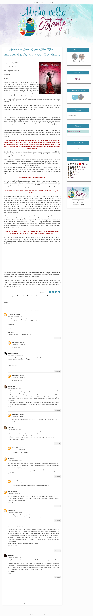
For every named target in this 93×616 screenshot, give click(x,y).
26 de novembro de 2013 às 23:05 (15, 355)
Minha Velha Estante (18, 342)
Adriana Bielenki (13, 353)
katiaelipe (11, 427)
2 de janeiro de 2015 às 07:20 (18, 416)
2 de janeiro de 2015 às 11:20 (14, 557)
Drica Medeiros (22, 296)
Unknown (11, 458)
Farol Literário (31, 296)
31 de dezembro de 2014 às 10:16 (15, 527)
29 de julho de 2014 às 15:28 (14, 429)
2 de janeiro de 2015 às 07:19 (18, 344)
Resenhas (50, 296)
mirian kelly (11, 510)
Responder (57, 338)
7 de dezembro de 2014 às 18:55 (15, 512)
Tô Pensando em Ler (14, 314)
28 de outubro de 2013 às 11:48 (15, 316)
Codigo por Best (60, 614)
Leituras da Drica (41, 296)
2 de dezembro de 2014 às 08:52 (15, 460)
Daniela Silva (11, 386)
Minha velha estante (74, 131)
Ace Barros (11, 555)
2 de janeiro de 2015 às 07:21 (18, 449)
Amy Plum (13, 296)
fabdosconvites (12, 491)
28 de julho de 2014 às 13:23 (14, 388)
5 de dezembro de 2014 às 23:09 (15, 493)
